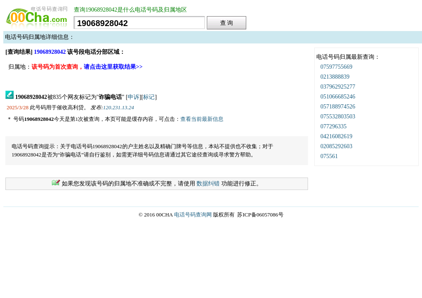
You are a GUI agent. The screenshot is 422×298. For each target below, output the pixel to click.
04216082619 (336, 136)
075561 (329, 156)
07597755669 (336, 67)
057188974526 (337, 106)
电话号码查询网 (193, 214)
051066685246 (337, 97)
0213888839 (334, 77)
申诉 (133, 97)
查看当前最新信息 (201, 119)
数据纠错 (208, 183)
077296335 (333, 126)
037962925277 (337, 87)
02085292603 (336, 146)
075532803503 (337, 116)
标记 (149, 97)
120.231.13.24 (118, 107)
